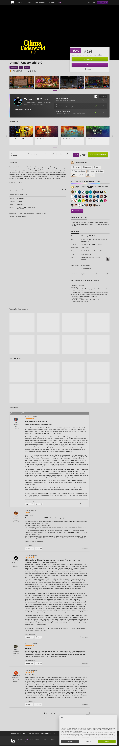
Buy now (89, 65)
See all (98, 205)
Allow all (107, 741)
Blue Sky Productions (87, 250)
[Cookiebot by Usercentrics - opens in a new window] (110, 718)
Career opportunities (33, 733)
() (29, 504)
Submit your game (46, 733)
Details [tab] (88, 721)
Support (51, 2)
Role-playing (84, 235)
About (29, 2)
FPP (90, 235)
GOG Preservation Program (36, 104)
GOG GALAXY (103, 2)
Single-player (95, 268)
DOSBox (24, 216)
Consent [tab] (69, 721)
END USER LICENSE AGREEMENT (27, 213)
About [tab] (107, 721)
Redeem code (15, 733)
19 (54, 713)
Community (40, 2)
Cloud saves (95, 265)
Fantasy (94, 235)
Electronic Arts (98, 250)
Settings (88, 741)
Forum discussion (86, 254)
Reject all (70, 741)
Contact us (23, 733)
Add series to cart (98, 155)
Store (20, 2)
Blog (54, 733)
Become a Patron (77, 210)
